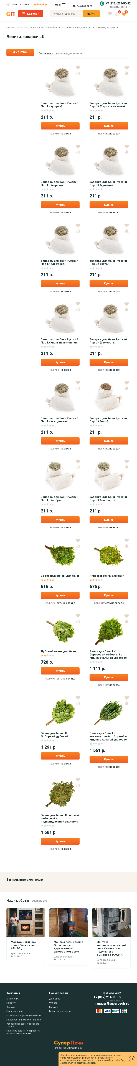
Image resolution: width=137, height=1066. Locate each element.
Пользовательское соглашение (23, 1019)
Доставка (54, 998)
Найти (91, 13)
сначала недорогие (68, 53)
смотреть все (39, 900)
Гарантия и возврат (60, 1011)
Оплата (53, 1002)
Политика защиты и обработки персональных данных (23, 1032)
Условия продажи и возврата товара (22, 1025)
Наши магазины (15, 1011)
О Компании (12, 998)
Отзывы (11, 1007)
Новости (11, 1002)
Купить (60, 126)
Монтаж (53, 1007)
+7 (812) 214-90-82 (118, 3)
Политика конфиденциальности (23, 1015)
